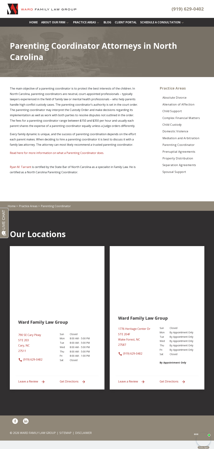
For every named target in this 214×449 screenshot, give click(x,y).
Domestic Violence (175, 131)
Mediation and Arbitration (180, 138)
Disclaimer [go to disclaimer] (83, 433)
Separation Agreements (179, 165)
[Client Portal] (126, 22)
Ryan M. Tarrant (20, 167)
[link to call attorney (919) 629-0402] (187, 9)
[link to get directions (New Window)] (36, 344)
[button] (67, 22)
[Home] (33, 22)
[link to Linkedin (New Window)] (26, 421)
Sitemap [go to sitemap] (65, 433)
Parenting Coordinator (178, 145)
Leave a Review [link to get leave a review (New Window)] (31, 381)
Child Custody (172, 125)
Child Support (172, 111)
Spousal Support (174, 172)
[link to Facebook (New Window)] (15, 421)
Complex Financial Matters (181, 118)
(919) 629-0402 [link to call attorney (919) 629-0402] (30, 359)
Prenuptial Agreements (178, 152)
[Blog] (107, 22)
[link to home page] (42, 9)
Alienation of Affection (178, 104)
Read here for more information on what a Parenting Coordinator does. (57, 153)
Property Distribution (177, 158)
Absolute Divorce (174, 98)
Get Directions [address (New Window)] (73, 381)
